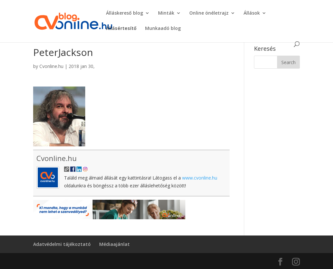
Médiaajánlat (114, 244)
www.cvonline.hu (199, 178)
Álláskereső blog (124, 13)
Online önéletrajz (209, 13)
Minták (166, 13)
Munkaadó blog (163, 28)
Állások (252, 13)
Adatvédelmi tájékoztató (62, 244)
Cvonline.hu (51, 66)
